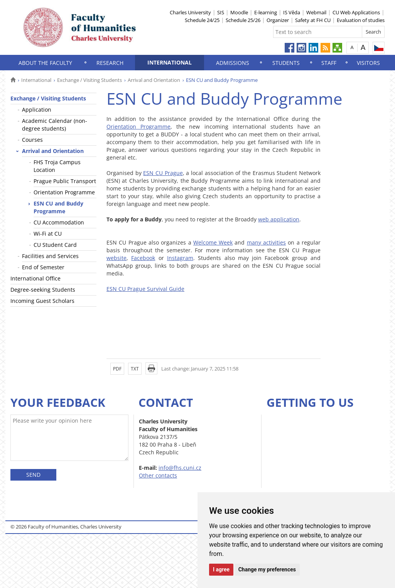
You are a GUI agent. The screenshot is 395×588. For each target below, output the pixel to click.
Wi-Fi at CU (48, 233)
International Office (35, 278)
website (116, 258)
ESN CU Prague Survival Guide (145, 288)
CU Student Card (55, 244)
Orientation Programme (64, 192)
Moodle (239, 12)
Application (36, 109)
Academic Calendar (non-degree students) (54, 124)
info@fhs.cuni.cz (180, 467)
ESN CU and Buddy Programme (58, 207)
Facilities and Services (50, 256)
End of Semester (43, 267)
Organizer (278, 20)
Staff (328, 62)
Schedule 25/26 (243, 20)
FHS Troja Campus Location (57, 165)
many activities (266, 242)
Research (109, 62)
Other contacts (158, 475)
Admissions (232, 62)
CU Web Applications (356, 12)
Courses (32, 139)
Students (286, 62)
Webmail (316, 12)
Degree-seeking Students (42, 289)
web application (278, 219)
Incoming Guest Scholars (42, 300)
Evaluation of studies (361, 20)
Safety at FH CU (313, 20)
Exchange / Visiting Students (89, 79)
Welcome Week (213, 242)
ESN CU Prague (162, 173)
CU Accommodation (59, 222)
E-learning (265, 12)
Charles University (190, 12)
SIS (220, 12)
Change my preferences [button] (267, 569)
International (169, 62)
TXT (135, 368)
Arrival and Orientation (154, 79)
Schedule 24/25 (202, 20)
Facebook (143, 258)
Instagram (180, 258)
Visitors (368, 62)
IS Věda (291, 12)
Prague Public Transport (65, 181)
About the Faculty (45, 62)
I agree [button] (221, 569)
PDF (117, 368)
